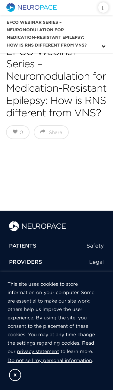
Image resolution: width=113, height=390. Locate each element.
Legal (96, 261)
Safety (95, 245)
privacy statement (38, 351)
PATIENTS (22, 245)
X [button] (15, 375)
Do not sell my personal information (50, 360)
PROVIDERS (25, 261)
